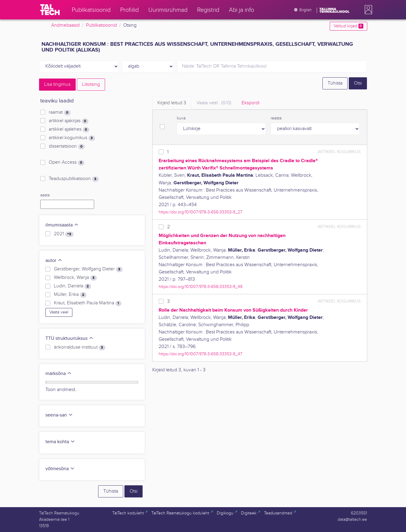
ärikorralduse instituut (79, 347)
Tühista (335, 83)
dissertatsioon (66, 146)
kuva (181, 118)
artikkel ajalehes (69, 129)
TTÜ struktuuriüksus (69, 338)
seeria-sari (59, 415)
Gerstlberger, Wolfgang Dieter (88, 269)
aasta (45, 195)
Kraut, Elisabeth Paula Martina (87, 303)
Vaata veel (58, 312)
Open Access (66, 162)
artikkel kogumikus (72, 138)
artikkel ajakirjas (68, 121)
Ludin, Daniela (72, 286)
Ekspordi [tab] (250, 103)
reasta (276, 118)
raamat (59, 112)
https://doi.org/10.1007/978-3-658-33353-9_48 (201, 286)
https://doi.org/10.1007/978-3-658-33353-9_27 (200, 212)
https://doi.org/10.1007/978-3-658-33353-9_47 (200, 353)
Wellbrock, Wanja (75, 278)
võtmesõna (60, 469)
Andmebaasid (65, 25)
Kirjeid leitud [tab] (171, 103)
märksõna (58, 373)
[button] (367, 9)
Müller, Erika (70, 295)
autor (53, 260)
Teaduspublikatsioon (73, 179)
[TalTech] (50, 9)
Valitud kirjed (348, 26)
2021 (63, 234)
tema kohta (60, 442)
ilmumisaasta (62, 225)
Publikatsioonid (101, 25)
